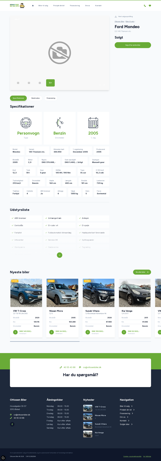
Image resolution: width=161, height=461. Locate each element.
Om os (87, 5)
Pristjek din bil (58, 5)
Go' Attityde (147, 456)
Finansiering (75, 5)
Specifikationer (18, 98)
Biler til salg (43, 5)
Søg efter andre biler (132, 45)
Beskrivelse (35, 98)
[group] (59, 52)
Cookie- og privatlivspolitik (132, 456)
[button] (100, 85)
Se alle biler (142, 273)
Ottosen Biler (119, 21)
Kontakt (98, 5)
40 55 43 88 (67, 368)
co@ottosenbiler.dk (90, 368)
